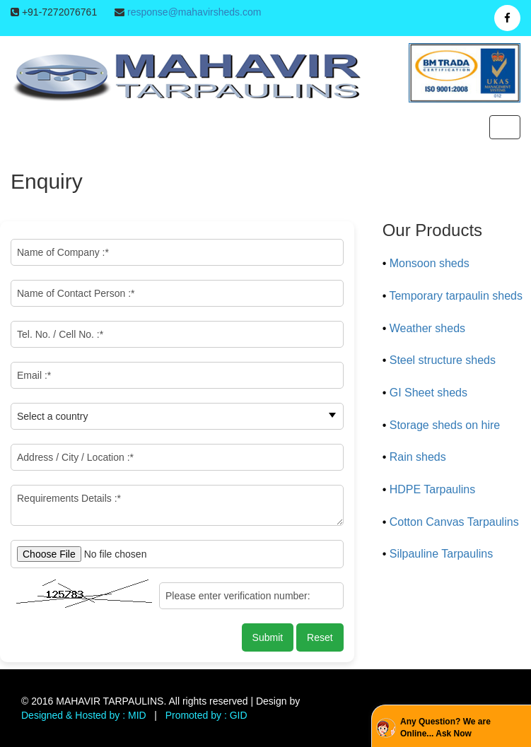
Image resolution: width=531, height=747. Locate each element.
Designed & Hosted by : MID (83, 715)
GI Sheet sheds (428, 393)
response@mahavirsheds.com (194, 12)
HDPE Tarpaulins (433, 489)
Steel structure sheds (443, 360)
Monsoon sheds (429, 263)
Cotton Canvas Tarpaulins (454, 522)
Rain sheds (418, 457)
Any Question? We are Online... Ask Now (445, 728)
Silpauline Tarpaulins (441, 554)
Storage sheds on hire (445, 425)
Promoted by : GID (206, 715)
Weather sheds (427, 328)
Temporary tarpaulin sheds (456, 296)
